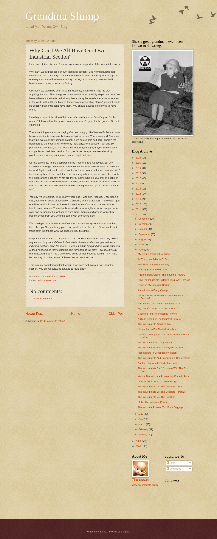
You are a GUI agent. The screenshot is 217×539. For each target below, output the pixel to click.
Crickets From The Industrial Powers (157, 313)
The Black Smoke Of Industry (153, 264)
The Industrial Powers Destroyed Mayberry (160, 347)
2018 (139, 173)
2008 (139, 446)
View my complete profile (145, 485)
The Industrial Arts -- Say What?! (155, 342)
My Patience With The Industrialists (156, 308)
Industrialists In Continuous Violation (157, 352)
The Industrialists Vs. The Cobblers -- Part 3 (161, 386)
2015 (139, 188)
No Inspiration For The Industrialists (157, 329)
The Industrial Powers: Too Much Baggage (160, 407)
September (144, 234)
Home (75, 314)
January (143, 434)
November (144, 224)
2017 (139, 178)
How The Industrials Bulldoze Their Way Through (164, 280)
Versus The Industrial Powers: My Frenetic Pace (163, 376)
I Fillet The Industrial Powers (153, 402)
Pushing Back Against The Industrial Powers (161, 274)
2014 (139, 193)
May (141, 413)
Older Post (116, 314)
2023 (139, 157)
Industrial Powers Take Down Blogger (158, 381)
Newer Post (34, 314)
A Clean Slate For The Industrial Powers (159, 319)
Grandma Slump (62, 16)
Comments (174, 468)
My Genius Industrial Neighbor (154, 254)
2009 (139, 441)
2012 (139, 204)
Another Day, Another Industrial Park (157, 363)
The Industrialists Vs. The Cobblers (156, 397)
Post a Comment (43, 298)
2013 (139, 199)
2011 (139, 209)
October (143, 229)
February (143, 429)
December (144, 218)
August (142, 239)
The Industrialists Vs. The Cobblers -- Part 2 (161, 391)
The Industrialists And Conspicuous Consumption (164, 358)
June (141, 249)
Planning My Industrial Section (154, 285)
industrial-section (47, 280)
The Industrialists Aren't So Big (154, 324)
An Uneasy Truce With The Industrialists (159, 303)
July (140, 244)
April (141, 419)
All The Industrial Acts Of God (153, 259)
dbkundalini (142, 480)
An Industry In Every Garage (153, 290)
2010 (139, 214)
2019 (139, 168)
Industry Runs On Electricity (153, 269)
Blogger (125, 531)
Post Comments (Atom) (52, 321)
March (142, 424)
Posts (171, 462)
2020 (139, 162)
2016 (139, 183)
